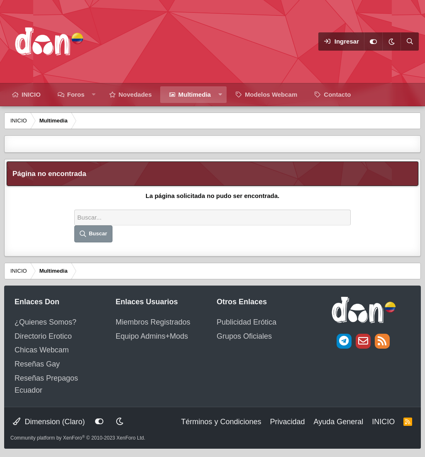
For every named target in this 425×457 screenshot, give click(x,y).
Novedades (135, 94)
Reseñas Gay (37, 364)
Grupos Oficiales (244, 336)
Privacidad (287, 422)
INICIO (31, 94)
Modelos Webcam (271, 94)
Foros (76, 94)
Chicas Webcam (42, 350)
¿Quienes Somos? (45, 322)
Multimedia (194, 94)
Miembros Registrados (153, 322)
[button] (93, 94)
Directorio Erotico (43, 336)
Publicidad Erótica (246, 322)
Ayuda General (338, 422)
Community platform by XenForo (77, 438)
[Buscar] (410, 41)
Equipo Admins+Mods (152, 336)
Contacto (337, 94)
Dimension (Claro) (49, 422)
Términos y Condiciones (221, 422)
